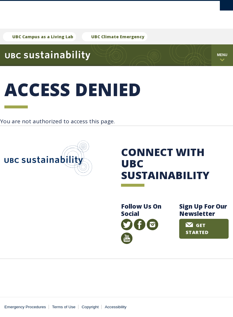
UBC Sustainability (48, 160)
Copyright (90, 307)
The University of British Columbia (105, 11)
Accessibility (116, 307)
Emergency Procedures (25, 307)
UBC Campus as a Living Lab (42, 36)
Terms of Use (63, 307)
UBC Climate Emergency (117, 36)
